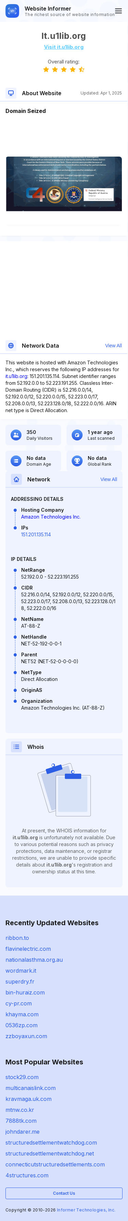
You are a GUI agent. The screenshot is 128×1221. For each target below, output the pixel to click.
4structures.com (26, 1175)
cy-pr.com (18, 1003)
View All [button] (113, 345)
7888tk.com (21, 1120)
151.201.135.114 (36, 534)
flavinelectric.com (28, 948)
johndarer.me (22, 1131)
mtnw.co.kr (19, 1109)
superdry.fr (19, 981)
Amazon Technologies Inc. (51, 517)
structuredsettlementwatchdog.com (51, 1142)
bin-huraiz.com (25, 992)
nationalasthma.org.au (34, 959)
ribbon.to (17, 937)
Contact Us (64, 1193)
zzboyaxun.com (26, 1036)
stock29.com (22, 1077)
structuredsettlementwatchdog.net (49, 1153)
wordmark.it (20, 970)
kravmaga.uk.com (28, 1098)
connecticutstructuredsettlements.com (55, 1164)
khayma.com (22, 1014)
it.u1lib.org (16, 376)
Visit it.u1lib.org (64, 47)
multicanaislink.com (30, 1088)
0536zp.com (21, 1025)
